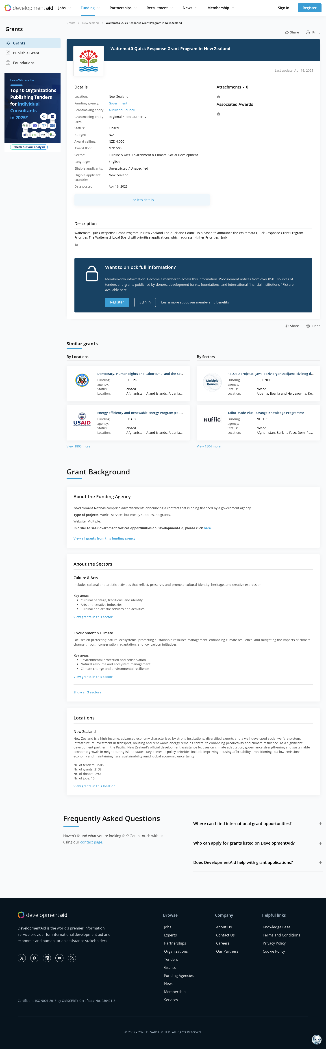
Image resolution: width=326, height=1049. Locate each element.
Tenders (171, 959)
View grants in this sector (93, 617)
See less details (142, 200)
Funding (88, 7)
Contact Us (225, 935)
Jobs (62, 7)
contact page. (91, 842)
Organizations (176, 951)
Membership (218, 7)
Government (118, 103)
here (207, 528)
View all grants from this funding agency (104, 538)
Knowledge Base (276, 927)
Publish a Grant (22, 53)
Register (310, 7)
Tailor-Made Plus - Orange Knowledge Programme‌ (266, 413)
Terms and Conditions (281, 935)
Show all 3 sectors (87, 692)
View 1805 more (78, 446)
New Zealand (90, 23)
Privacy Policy (274, 943)
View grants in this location (94, 786)
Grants (15, 43)
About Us (224, 927)
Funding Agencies (179, 975)
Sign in (283, 7)
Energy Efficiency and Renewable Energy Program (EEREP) (141, 413)
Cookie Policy (274, 951)
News (187, 7)
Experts (170, 935)
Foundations (20, 63)
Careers (222, 943)
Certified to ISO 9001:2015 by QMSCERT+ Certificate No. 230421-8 (66, 1000)
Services (171, 999)
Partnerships (121, 7)
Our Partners (227, 951)
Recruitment (157, 7)
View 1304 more (209, 446)
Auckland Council (122, 110)
